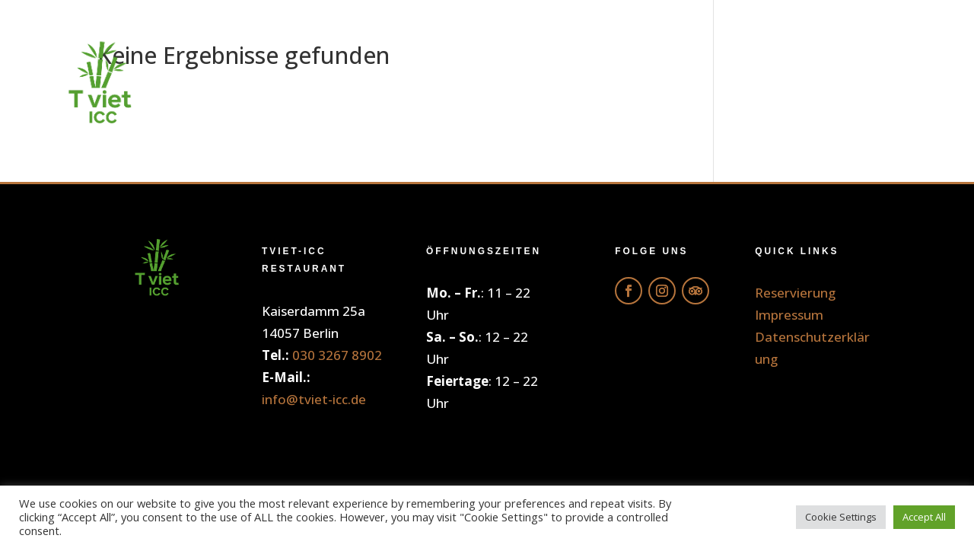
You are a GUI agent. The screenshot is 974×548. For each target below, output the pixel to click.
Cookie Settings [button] (841, 517)
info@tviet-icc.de (314, 399)
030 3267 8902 (337, 355)
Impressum (789, 314)
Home (288, 83)
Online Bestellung (435, 83)
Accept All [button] (924, 517)
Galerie (715, 83)
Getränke (603, 83)
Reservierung (846, 83)
